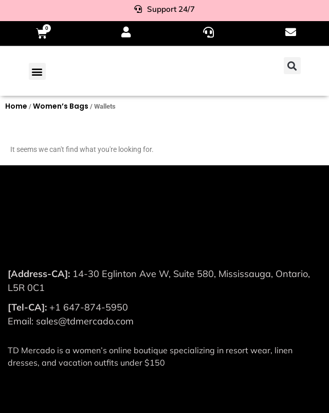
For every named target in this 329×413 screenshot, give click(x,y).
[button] (37, 71)
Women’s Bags (60, 106)
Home (16, 106)
